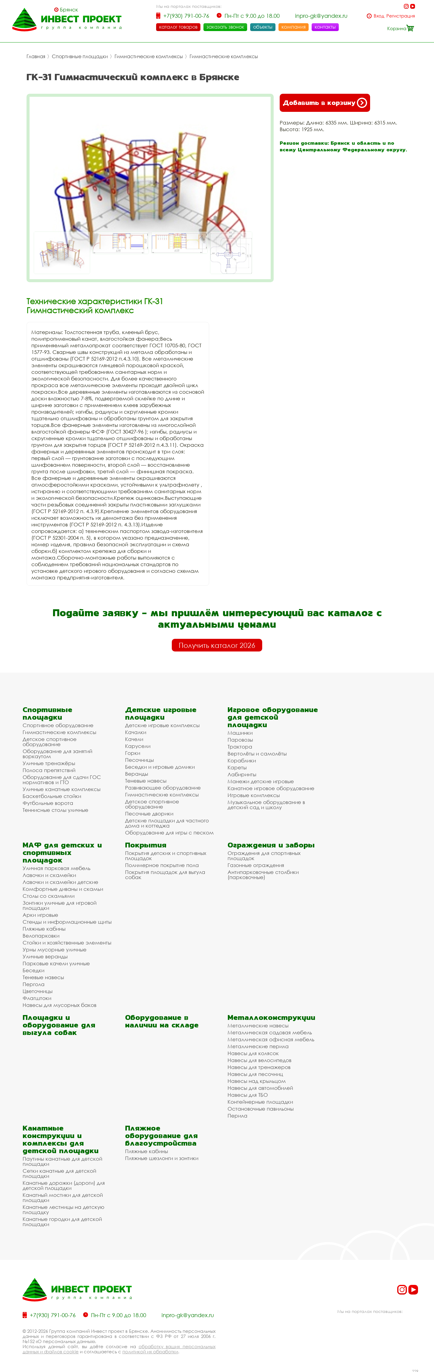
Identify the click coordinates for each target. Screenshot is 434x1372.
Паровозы (240, 738)
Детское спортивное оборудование (50, 740)
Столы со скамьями (48, 894)
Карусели (137, 744)
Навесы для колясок (253, 1051)
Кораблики (242, 759)
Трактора (240, 745)
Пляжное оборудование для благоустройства (161, 1134)
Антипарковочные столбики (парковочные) (263, 873)
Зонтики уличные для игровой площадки (59, 904)
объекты (262, 27)
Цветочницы (37, 989)
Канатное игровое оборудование (271, 786)
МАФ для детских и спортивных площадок (62, 851)
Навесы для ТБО (248, 1093)
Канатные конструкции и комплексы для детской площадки (61, 1138)
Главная (36, 55)
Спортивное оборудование (58, 723)
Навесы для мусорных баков (59, 1003)
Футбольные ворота (48, 801)
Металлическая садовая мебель (270, 1030)
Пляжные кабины (44, 927)
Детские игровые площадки (161, 711)
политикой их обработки (150, 1350)
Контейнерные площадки (260, 1100)
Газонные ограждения (256, 863)
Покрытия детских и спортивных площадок (165, 854)
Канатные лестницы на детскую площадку (63, 1208)
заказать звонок (225, 27)
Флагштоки (37, 996)
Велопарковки (41, 934)
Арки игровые (40, 913)
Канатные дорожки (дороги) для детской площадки (64, 1184)
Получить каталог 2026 (217, 643)
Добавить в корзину (325, 101)
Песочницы (139, 758)
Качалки (135, 730)
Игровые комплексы (254, 793)
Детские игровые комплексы (162, 723)
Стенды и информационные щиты (67, 920)
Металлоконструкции (271, 1016)
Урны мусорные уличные (54, 948)
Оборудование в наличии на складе (162, 1019)
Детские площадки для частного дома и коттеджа (167, 821)
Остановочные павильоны (261, 1107)
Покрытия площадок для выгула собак (165, 873)
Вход (379, 15)
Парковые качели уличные (56, 961)
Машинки (240, 731)
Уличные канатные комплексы (61, 787)
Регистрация (400, 15)
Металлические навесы (258, 1024)
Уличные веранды (45, 954)
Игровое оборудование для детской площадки (273, 715)
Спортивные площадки (80, 55)
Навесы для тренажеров (259, 1065)
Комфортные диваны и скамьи (63, 887)
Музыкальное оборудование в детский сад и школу (266, 803)
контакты (325, 27)
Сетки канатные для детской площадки (59, 1172)
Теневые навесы (145, 779)
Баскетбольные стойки (52, 794)
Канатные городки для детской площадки (62, 1220)
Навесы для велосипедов (259, 1058)
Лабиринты (242, 772)
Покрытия (145, 843)
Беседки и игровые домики (160, 765)
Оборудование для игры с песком (169, 831)
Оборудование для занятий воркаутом (57, 752)
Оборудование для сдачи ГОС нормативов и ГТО (62, 778)
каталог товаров (178, 27)
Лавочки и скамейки (49, 873)
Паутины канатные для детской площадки (62, 1160)
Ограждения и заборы (271, 843)
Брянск (69, 10)
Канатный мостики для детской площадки (63, 1196)
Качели (134, 737)
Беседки (33, 968)
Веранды (136, 772)
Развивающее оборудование (163, 786)
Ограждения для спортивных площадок (264, 854)
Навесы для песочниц (255, 1072)
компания (293, 27)
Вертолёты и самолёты (257, 752)
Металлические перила (258, 1044)
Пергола (34, 982)
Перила (237, 1114)
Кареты (237, 765)
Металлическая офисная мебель (271, 1037)
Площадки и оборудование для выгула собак (59, 1023)
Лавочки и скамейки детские (60, 880)
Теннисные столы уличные (55, 808)
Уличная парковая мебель (56, 866)
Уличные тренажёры (49, 761)
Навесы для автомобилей (260, 1086)
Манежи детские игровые (261, 779)
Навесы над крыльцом (257, 1079)
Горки (132, 751)
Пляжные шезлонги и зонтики (161, 1156)
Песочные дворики (149, 812)
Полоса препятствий (49, 768)
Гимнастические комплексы (149, 55)
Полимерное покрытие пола (162, 863)
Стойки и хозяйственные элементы (67, 941)
